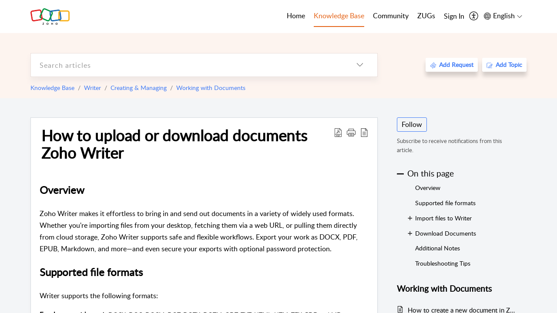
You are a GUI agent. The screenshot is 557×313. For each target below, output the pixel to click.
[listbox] (359, 65)
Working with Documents (210, 87)
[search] (186, 65)
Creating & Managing (139, 87)
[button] (351, 132)
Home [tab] (296, 15)
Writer (92, 87)
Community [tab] (391, 15)
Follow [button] (412, 124)
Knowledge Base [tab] (339, 15)
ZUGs (426, 15)
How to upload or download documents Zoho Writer (174, 144)
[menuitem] (454, 16)
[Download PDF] (338, 132)
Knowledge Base (52, 87)
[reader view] (364, 132)
